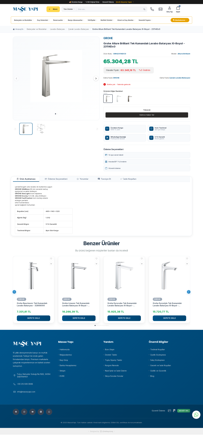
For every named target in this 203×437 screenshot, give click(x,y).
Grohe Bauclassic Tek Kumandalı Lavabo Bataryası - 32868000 (32, 305)
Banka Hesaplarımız (68, 366)
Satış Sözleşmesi (157, 361)
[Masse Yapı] (25, 9)
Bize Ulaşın (109, 350)
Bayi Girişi (64, 361)
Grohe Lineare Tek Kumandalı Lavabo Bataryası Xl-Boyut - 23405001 (75, 305)
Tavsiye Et (88, 179)
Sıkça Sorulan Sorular (114, 377)
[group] (56, 76)
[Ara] (144, 9)
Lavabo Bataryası (57, 29)
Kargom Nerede (112, 366)
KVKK (62, 377)
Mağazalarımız (66, 356)
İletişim (62, 372)
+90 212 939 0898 (25, 386)
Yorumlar (70, 179)
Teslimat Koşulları (157, 350)
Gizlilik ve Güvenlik (158, 372)
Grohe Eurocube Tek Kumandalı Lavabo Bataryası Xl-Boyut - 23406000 (122, 305)
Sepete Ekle (33, 319)
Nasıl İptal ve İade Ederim (116, 372)
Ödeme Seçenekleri (48, 179)
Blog (152, 377)
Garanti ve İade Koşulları (160, 366)
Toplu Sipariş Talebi (113, 361)
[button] (55, 113)
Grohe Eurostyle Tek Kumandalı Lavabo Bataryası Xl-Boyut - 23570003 (167, 305)
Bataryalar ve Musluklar (37, 29)
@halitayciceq (106, 434)
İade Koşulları (107, 179)
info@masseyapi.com (26, 394)
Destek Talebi (111, 356)
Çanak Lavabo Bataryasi (78, 29)
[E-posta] (160, 9)
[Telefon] (152, 9)
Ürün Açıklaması (23, 179)
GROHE (108, 38)
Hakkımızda (65, 350)
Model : (180, 54)
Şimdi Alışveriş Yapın (125, 2)
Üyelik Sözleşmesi (158, 356)
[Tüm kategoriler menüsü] (53, 9)
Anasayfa (18, 29)
